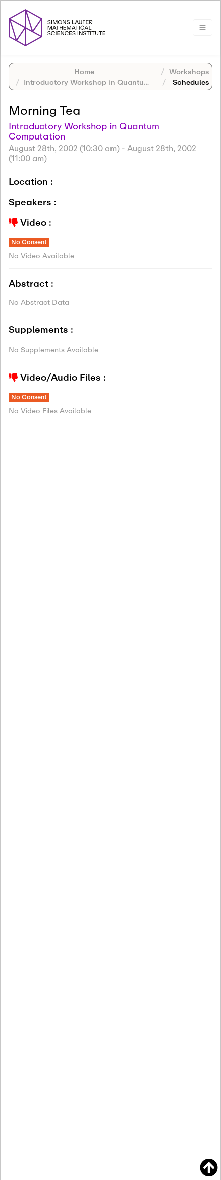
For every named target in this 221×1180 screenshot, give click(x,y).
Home (84, 71)
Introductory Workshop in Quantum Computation (111, 82)
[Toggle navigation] (202, 27)
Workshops (189, 71)
